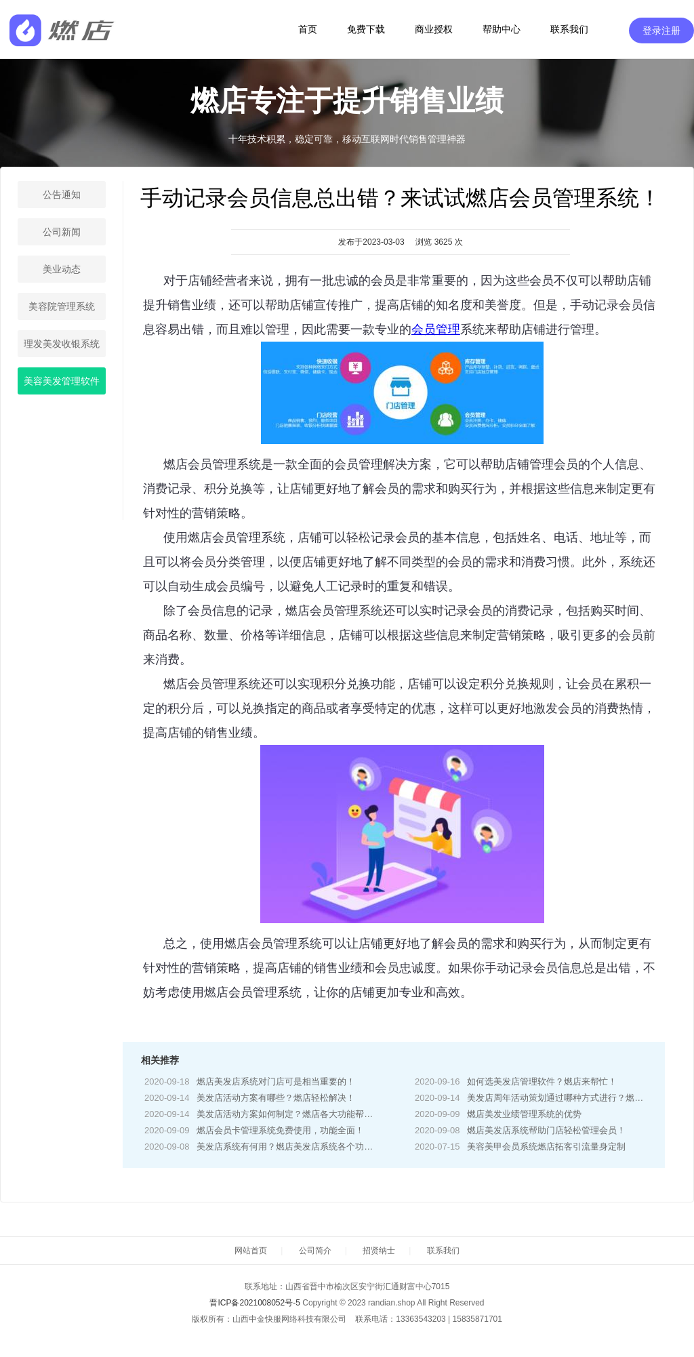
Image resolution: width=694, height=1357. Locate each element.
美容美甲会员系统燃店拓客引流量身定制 (546, 1146)
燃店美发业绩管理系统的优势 (524, 1114)
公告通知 (62, 194)
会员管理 (435, 329)
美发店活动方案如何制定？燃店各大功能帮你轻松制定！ (307, 1114)
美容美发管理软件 (62, 381)
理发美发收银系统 (62, 343)
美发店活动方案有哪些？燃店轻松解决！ (276, 1098)
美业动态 (62, 269)
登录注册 (661, 30)
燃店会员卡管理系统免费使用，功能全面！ (280, 1130)
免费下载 (366, 29)
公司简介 (315, 1250)
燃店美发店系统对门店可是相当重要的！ (276, 1081)
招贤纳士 (379, 1250)
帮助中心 (501, 29)
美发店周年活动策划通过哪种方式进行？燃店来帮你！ (572, 1098)
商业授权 (434, 29)
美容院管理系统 (61, 306)
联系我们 (569, 29)
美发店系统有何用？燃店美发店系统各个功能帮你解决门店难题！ (324, 1146)
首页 (307, 29)
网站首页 (250, 1250)
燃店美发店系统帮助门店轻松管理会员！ (546, 1130)
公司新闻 (62, 231)
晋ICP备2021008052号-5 (254, 1303)
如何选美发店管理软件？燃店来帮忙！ (542, 1081)
